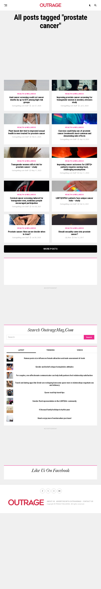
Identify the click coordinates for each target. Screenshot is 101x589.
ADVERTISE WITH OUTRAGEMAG (68, 577)
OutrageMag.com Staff (20, 121)
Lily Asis (68, 313)
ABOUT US (51, 577)
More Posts (50, 324)
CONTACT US (88, 577)
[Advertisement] (50, 54)
